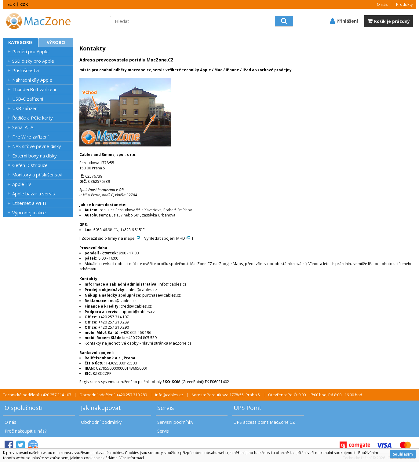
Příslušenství (25, 70)
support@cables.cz (137, 311)
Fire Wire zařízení (30, 137)
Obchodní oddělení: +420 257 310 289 (113, 394)
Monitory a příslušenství (37, 175)
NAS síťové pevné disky (36, 146)
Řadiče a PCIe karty (32, 118)
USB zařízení (25, 108)
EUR (11, 4)
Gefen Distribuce (30, 165)
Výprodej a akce (29, 212)
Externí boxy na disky (34, 156)
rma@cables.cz (122, 300)
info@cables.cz (172, 284)
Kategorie (20, 42)
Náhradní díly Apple (32, 80)
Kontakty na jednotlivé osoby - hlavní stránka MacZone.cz (138, 343)
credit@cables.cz (136, 306)
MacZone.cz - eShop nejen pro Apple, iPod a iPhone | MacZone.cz (41, 21)
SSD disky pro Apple (33, 61)
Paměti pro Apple (30, 51)
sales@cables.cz (141, 289)
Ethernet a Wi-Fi (29, 203)
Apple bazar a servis (33, 193)
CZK (24, 4)
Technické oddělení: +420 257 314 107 (37, 394)
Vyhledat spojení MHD (167, 238)
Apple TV (21, 184)
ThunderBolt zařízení (34, 89)
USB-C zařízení (27, 99)
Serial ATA (22, 127)
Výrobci (56, 42)
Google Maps (230, 263)
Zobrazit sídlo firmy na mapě (111, 238)
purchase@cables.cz (161, 295)
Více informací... (133, 457)
